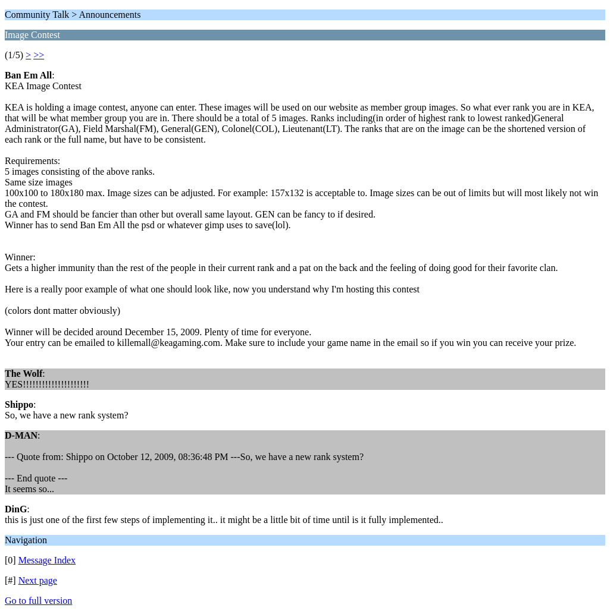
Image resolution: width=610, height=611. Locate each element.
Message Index (47, 560)
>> (38, 55)
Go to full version (38, 601)
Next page (37, 580)
